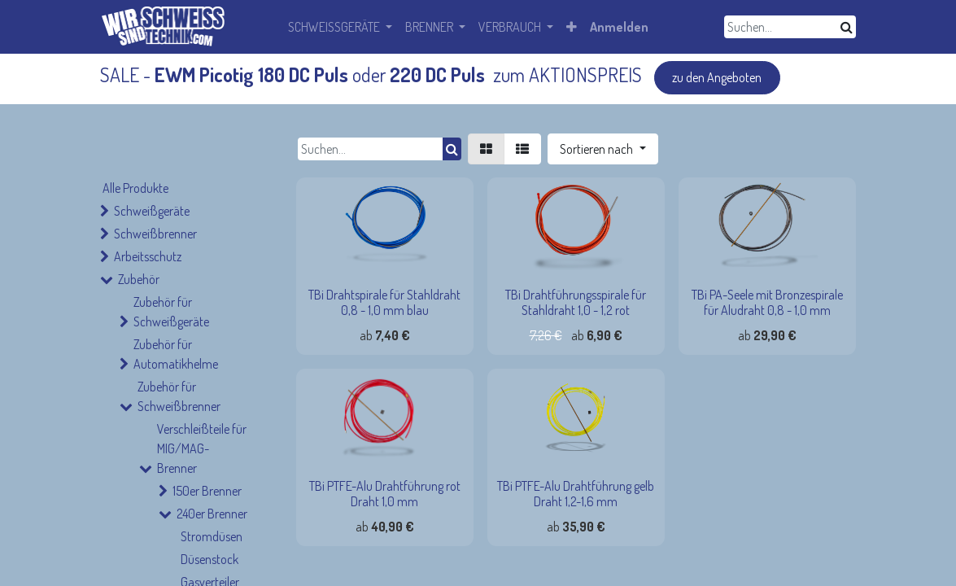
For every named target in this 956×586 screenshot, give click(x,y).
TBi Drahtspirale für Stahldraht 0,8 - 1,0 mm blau (384, 302)
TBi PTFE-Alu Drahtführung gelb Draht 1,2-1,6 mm (575, 493)
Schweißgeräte (152, 211)
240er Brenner (212, 513)
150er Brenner (207, 491)
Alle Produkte (135, 188)
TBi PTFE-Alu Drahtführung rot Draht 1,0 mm (385, 493)
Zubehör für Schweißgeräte (171, 312)
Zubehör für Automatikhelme (175, 354)
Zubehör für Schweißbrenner (179, 396)
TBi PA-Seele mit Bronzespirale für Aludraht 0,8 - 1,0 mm (767, 302)
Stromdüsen (211, 536)
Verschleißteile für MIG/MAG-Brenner (202, 448)
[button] (602, 148)
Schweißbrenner (155, 233)
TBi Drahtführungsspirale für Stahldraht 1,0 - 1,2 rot (575, 302)
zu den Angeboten (717, 77)
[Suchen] (846, 26)
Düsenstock (209, 559)
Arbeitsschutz (147, 256)
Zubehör (138, 279)
